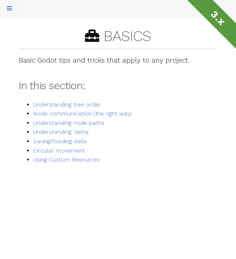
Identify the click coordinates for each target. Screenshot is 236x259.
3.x (217, 18)
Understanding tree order (67, 104)
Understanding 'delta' (61, 132)
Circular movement (59, 150)
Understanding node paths (68, 123)
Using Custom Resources (66, 159)
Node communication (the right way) (82, 113)
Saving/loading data (60, 141)
